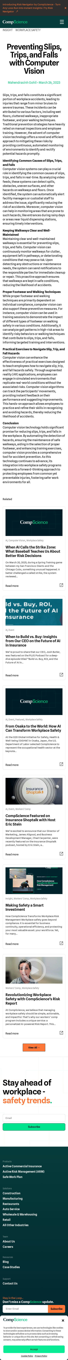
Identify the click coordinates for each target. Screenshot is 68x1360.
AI (6, 540)
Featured (19, 719)
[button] (63, 1320)
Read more (12, 585)
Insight (8, 30)
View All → (34, 1047)
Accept (34, 1349)
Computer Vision (17, 540)
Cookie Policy (27, 1356)
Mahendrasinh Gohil (22, 82)
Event (11, 630)
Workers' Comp (23, 809)
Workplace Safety (28, 30)
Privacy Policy (41, 1356)
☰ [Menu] (61, 22)
